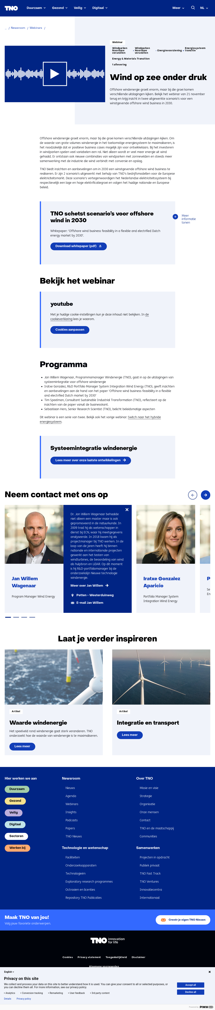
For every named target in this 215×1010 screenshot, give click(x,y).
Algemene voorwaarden (104, 967)
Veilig (78, 8)
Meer (177, 8)
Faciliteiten (73, 857)
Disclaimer (138, 957)
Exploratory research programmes (89, 881)
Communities (148, 836)
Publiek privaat (150, 865)
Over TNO (144, 778)
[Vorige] (192, 495)
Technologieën (75, 873)
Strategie (146, 796)
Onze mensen (149, 812)
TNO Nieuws (74, 836)
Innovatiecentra (151, 890)
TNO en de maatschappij (157, 828)
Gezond (58, 8)
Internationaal (150, 898)
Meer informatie (190, 219)
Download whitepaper (81, 247)
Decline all (190, 992)
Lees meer (23, 747)
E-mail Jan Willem (89, 603)
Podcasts (72, 820)
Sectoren (16, 836)
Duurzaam (34, 8)
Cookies (67, 957)
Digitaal (98, 8)
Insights (71, 812)
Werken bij (17, 848)
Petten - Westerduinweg (95, 595)
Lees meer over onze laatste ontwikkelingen (88, 460)
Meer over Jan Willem (87, 585)
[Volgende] (205, 495)
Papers (70, 828)
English (9, 972)
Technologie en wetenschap (85, 848)
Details (7, 998)
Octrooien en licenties (80, 890)
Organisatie (147, 804)
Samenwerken (148, 848)
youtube (61, 304)
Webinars (72, 804)
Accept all (190, 985)
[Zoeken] (193, 7)
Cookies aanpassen (69, 329)
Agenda (71, 796)
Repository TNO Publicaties (84, 898)
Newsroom (71, 778)
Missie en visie (149, 788)
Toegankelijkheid (116, 957)
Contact (145, 820)
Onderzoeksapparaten (81, 865)
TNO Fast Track (150, 873)
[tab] (8, 617)
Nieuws (70, 788)
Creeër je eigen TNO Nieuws (187, 920)
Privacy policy (24, 998)
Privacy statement (89, 957)
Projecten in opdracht (155, 857)
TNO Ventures (149, 881)
